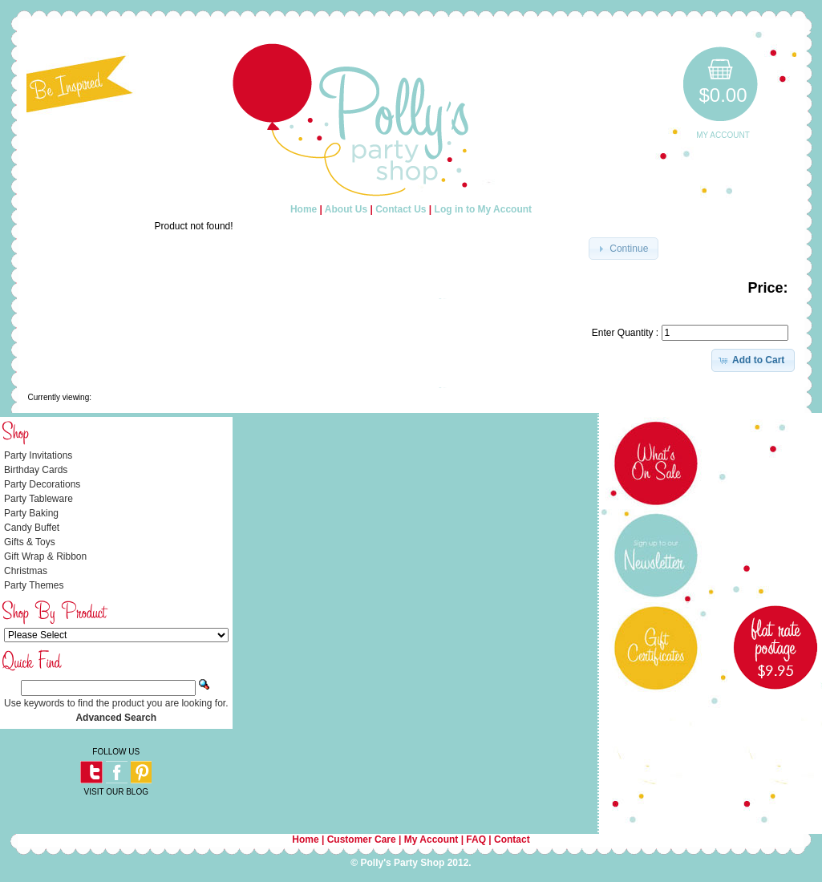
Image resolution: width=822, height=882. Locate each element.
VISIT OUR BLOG (116, 791)
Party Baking (31, 513)
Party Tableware (38, 498)
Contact (512, 839)
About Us (346, 209)
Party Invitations (38, 455)
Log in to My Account (483, 209)
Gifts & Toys (29, 542)
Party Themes (33, 585)
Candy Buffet (31, 527)
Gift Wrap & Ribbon (45, 556)
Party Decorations (42, 484)
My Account (723, 135)
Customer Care (361, 839)
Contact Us (400, 209)
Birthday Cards (35, 469)
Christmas (25, 571)
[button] (623, 248)
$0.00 (722, 95)
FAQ (476, 839)
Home (303, 209)
